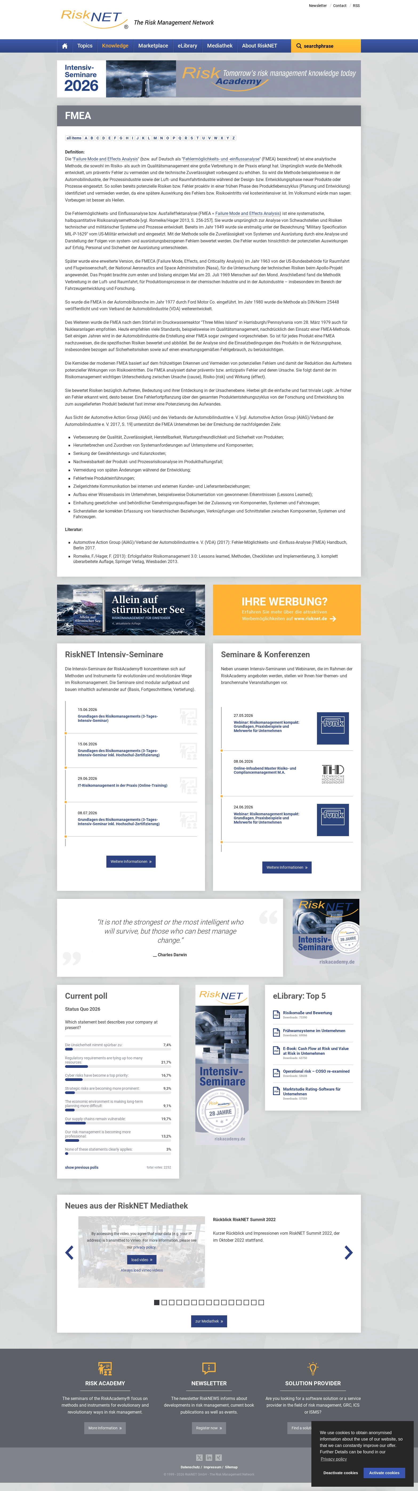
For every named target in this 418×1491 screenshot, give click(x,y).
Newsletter (318, 5)
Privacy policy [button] (334, 1459)
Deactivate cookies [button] (341, 1473)
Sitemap (231, 1475)
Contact (340, 5)
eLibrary (187, 46)
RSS (356, 5)
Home (65, 46)
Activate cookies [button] (384, 1473)
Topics (85, 46)
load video (139, 1268)
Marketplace (153, 46)
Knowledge (115, 46)
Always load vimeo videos (142, 1278)
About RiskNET (259, 46)
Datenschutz (190, 1475)
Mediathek (219, 46)
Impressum (212, 1475)
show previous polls (81, 1176)
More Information (103, 1436)
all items (74, 146)
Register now (207, 1436)
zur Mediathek (207, 1329)
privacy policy (144, 1255)
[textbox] (326, 45)
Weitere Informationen (129, 870)
